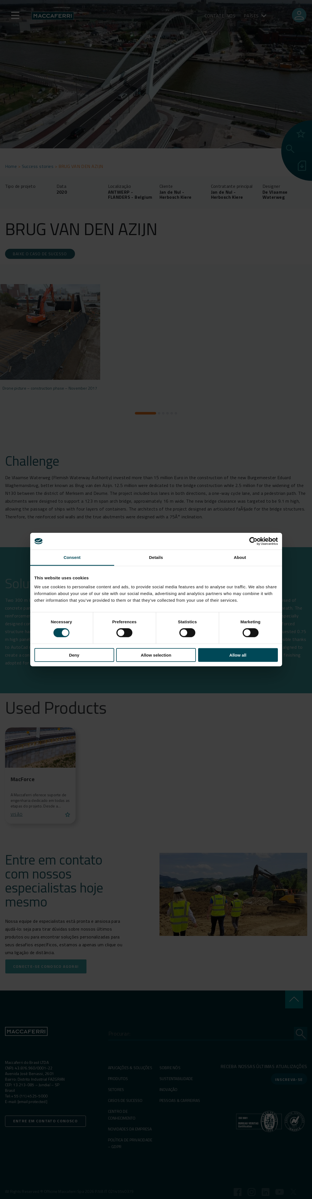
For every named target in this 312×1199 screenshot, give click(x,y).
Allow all (238, 654)
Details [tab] (156, 557)
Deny (74, 654)
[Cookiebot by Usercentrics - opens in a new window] (253, 541)
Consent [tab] (72, 557)
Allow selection (156, 654)
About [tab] (240, 557)
